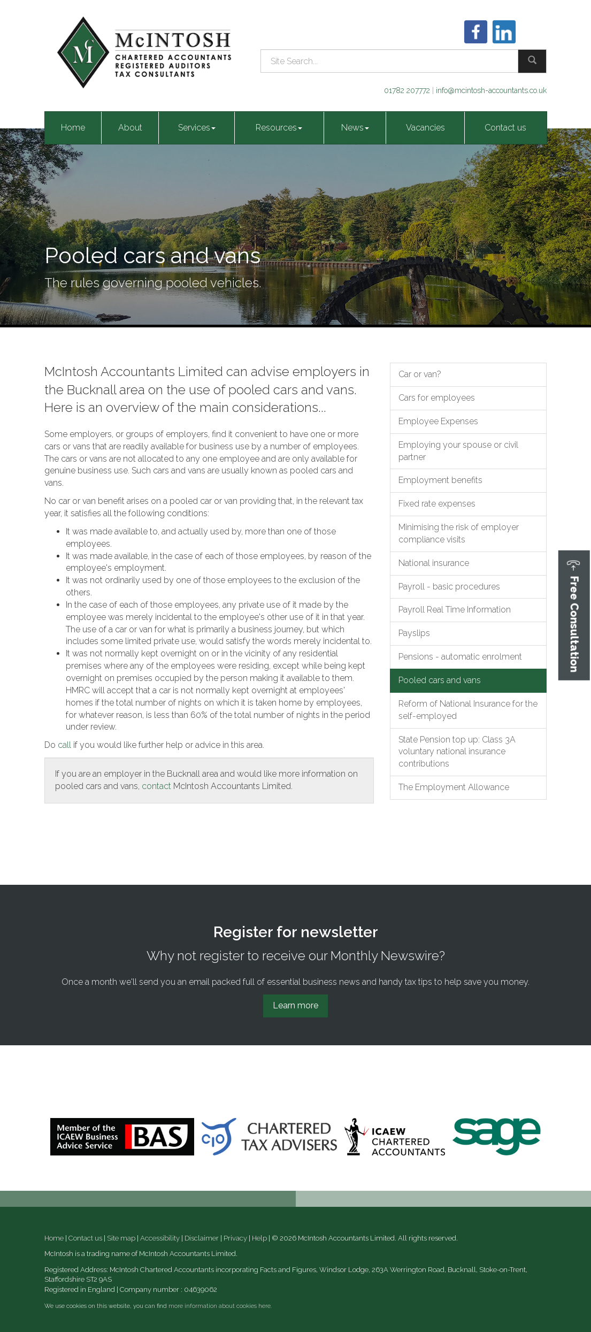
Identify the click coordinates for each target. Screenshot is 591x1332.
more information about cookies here (219, 1306)
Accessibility (160, 1238)
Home (73, 128)
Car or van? (419, 374)
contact (156, 786)
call (64, 745)
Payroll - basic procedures (449, 586)
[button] (574, 615)
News (355, 128)
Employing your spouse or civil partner (458, 451)
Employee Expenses (438, 421)
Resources (279, 128)
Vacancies (425, 128)
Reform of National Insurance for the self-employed (468, 710)
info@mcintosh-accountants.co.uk (491, 90)
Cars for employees (436, 398)
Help (259, 1238)
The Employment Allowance (453, 787)
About (130, 128)
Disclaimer (202, 1238)
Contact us (505, 128)
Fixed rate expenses (436, 504)
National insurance (433, 563)
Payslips (414, 633)
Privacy (235, 1238)
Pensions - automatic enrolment (460, 657)
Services (197, 128)
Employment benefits (440, 480)
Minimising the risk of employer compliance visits (458, 533)
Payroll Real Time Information (454, 609)
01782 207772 (407, 90)
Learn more (295, 1005)
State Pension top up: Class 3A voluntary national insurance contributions (457, 751)
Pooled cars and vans (439, 680)
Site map (121, 1238)
